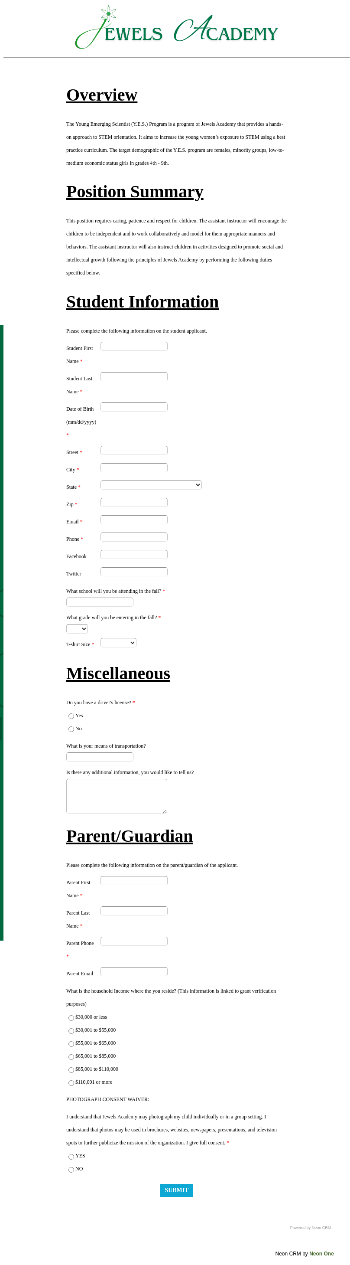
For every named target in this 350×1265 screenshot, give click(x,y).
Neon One (321, 1254)
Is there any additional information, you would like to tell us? (130, 772)
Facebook (76, 556)
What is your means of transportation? (106, 746)
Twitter (73, 574)
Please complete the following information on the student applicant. (136, 331)
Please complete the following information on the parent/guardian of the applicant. (152, 865)
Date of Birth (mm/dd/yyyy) (81, 422)
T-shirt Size (80, 644)
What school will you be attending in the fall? (115, 591)
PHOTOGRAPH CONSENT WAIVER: (107, 1099)
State (73, 487)
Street (74, 452)
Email (74, 522)
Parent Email (79, 974)
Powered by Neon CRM (310, 1228)
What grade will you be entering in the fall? (113, 618)
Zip (72, 504)
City (72, 470)
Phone (74, 539)
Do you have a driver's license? (100, 703)
